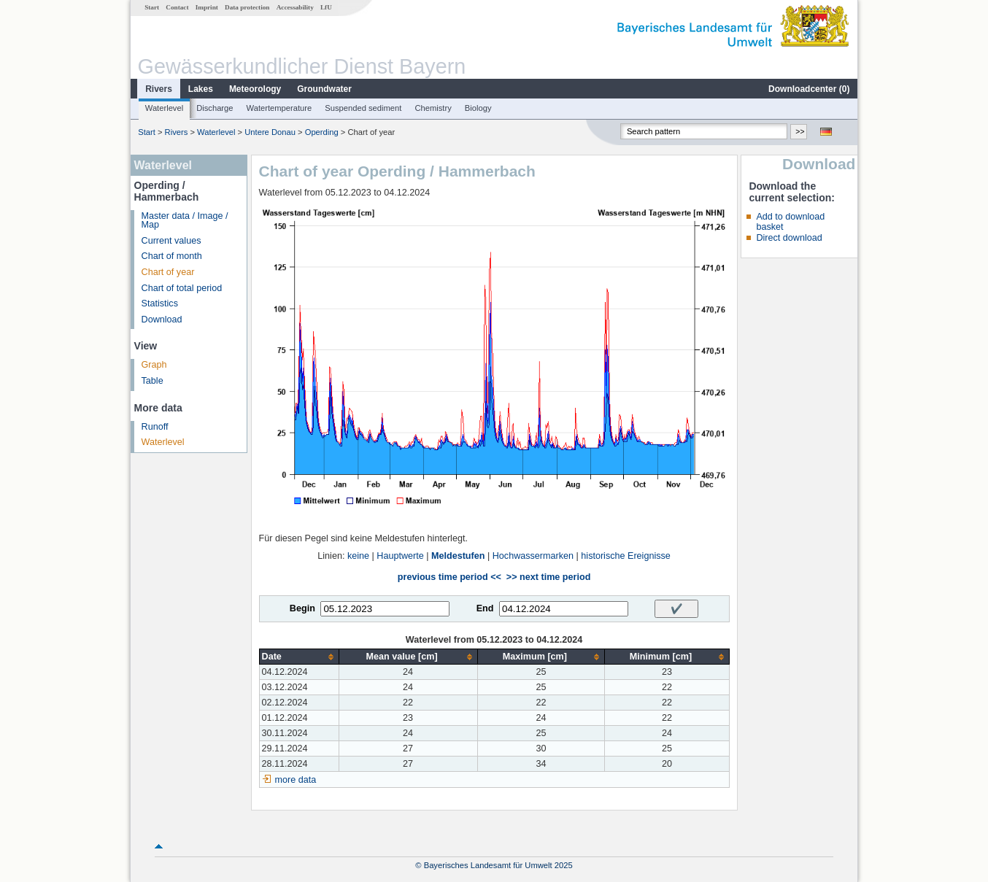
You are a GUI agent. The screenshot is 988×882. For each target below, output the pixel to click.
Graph (154, 365)
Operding (322, 132)
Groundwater (324, 89)
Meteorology (255, 89)
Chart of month (172, 256)
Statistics (160, 303)
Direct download (789, 238)
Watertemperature (279, 108)
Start (151, 7)
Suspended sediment (363, 108)
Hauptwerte (400, 556)
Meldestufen (458, 556)
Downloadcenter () (808, 89)
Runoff (155, 427)
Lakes (200, 89)
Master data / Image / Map (185, 221)
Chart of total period (182, 288)
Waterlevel (164, 108)
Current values (171, 241)
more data (296, 780)
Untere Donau (270, 132)
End (485, 608)
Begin (302, 608)
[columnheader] (299, 657)
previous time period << (449, 577)
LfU (326, 7)
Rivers (158, 89)
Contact (177, 7)
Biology (478, 108)
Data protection (247, 7)
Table (152, 381)
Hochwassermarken (533, 556)
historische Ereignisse (626, 556)
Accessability (295, 7)
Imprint (207, 7)
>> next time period (548, 577)
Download (162, 319)
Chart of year (168, 272)
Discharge (214, 108)
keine (358, 556)
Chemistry (432, 108)
